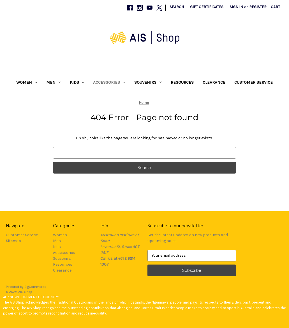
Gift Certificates (206, 6)
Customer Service (253, 82)
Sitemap (13, 240)
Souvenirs (148, 82)
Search (177, 6)
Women (26, 82)
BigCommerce (35, 287)
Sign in (236, 6)
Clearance (214, 82)
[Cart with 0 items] (275, 7)
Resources (182, 82)
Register (258, 6)
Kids (77, 82)
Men (53, 82)
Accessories (109, 82)
